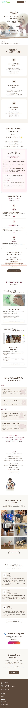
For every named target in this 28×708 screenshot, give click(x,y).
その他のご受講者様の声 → (14, 621)
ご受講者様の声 (3, 694)
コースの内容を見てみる (14, 321)
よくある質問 (3, 705)
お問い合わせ (20, 1)
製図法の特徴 (3, 693)
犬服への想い (3, 691)
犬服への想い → (14, 473)
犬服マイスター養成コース (5, 703)
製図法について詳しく (14, 271)
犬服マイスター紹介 (4, 704)
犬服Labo (2, 696)
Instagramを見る (14, 643)
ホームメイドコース (4, 701)
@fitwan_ (14, 639)
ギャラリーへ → (14, 553)
